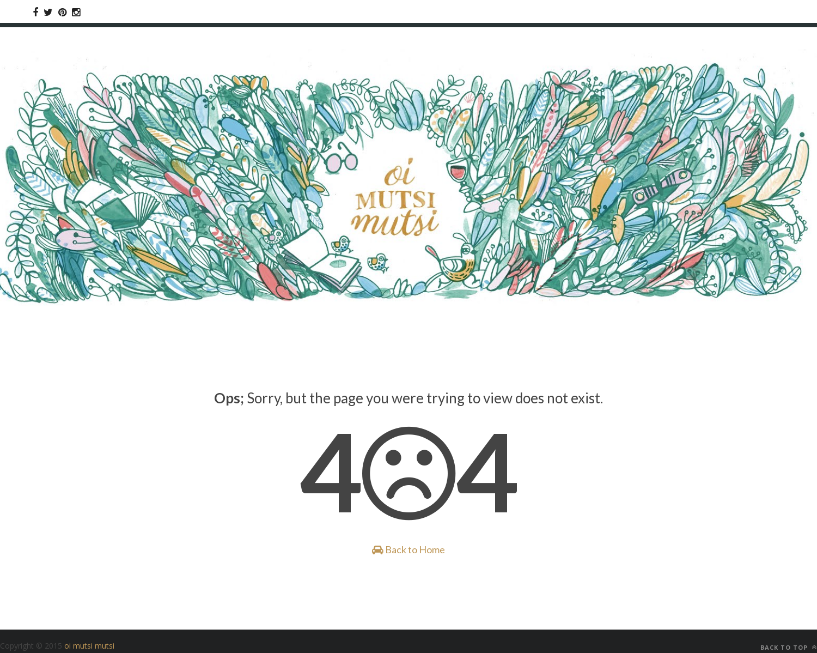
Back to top (788, 647)
